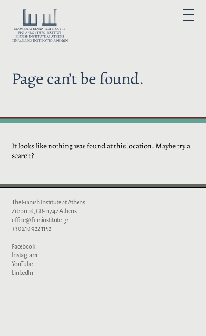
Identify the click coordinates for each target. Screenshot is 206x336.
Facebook (23, 247)
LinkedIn (22, 273)
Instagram (24, 255)
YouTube (22, 264)
